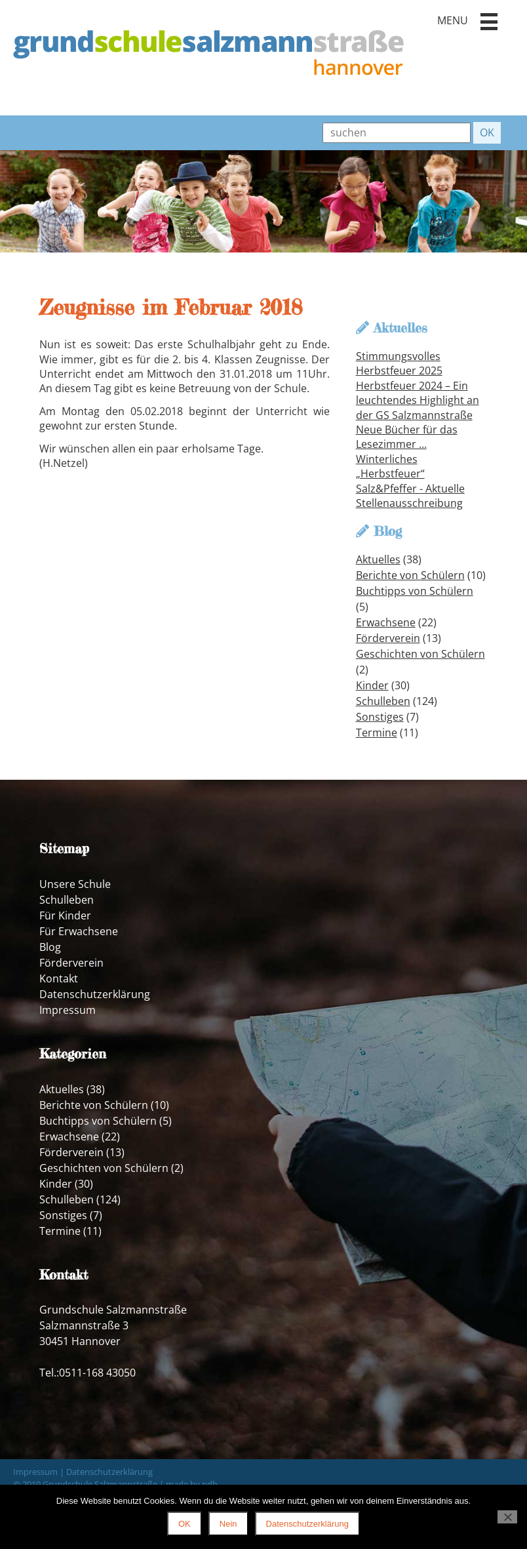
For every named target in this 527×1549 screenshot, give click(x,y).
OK (184, 1524)
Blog (50, 947)
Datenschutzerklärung (94, 994)
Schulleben (383, 701)
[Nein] (507, 1516)
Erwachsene (386, 622)
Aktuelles (378, 559)
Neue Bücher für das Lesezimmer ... (407, 436)
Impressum (67, 1010)
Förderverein (388, 638)
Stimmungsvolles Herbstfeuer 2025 (399, 363)
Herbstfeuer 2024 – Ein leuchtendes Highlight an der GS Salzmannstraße (417, 400)
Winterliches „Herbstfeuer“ (390, 466)
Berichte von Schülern (410, 575)
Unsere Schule (75, 884)
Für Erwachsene (78, 931)
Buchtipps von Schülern (414, 591)
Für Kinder (65, 915)
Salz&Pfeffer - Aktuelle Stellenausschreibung (410, 495)
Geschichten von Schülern (420, 654)
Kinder (372, 685)
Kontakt (58, 978)
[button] (489, 22)
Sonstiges (380, 717)
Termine (376, 732)
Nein (228, 1524)
